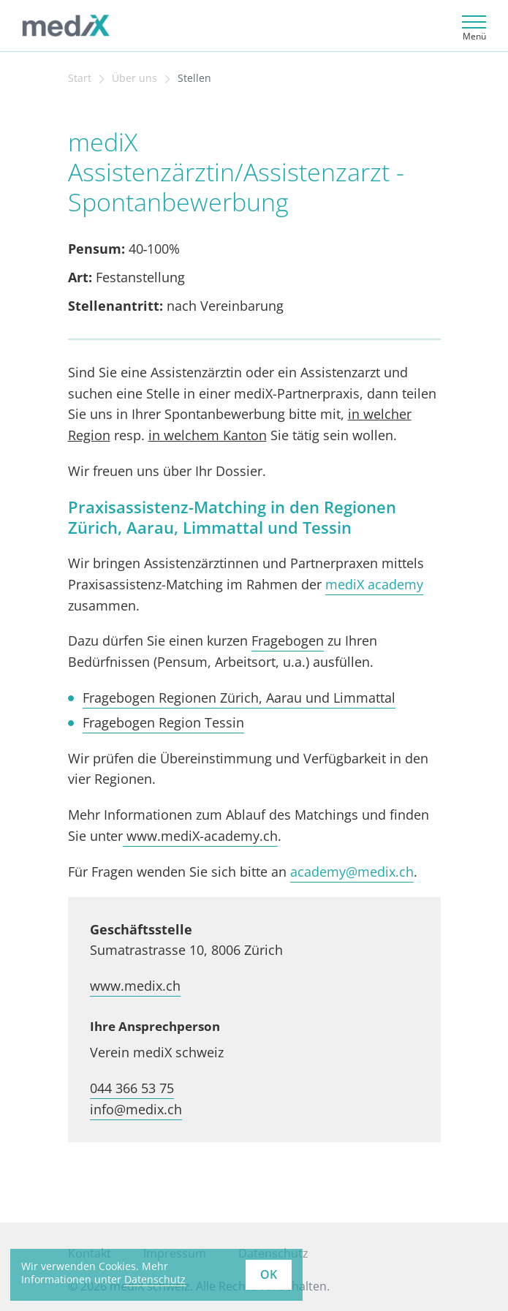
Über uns (134, 78)
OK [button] (268, 1274)
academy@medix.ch (352, 871)
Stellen (194, 78)
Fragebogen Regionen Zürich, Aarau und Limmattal (239, 697)
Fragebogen (287, 640)
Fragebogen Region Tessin (163, 722)
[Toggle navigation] (472, 26)
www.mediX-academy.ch (200, 836)
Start (79, 78)
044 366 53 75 (132, 1088)
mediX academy (374, 584)
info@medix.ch (136, 1109)
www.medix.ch (135, 985)
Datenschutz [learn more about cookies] (155, 1279)
